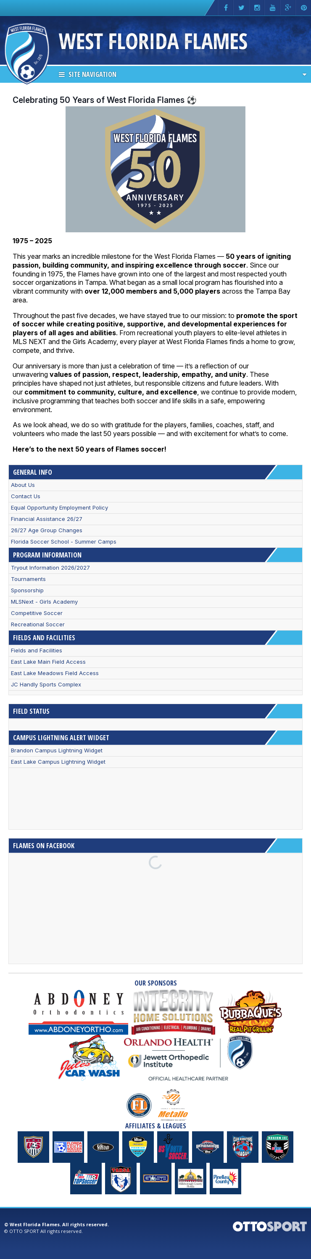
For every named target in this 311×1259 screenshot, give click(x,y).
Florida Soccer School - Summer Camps (63, 542)
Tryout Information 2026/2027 (50, 568)
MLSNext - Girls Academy (44, 602)
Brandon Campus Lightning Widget (57, 750)
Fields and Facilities (36, 650)
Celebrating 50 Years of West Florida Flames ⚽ (105, 100)
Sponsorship (27, 590)
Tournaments (28, 579)
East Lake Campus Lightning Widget (58, 762)
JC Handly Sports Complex (46, 684)
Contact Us (25, 496)
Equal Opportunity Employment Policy (59, 508)
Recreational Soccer (38, 624)
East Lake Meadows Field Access (55, 673)
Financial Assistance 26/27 (46, 519)
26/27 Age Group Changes (46, 530)
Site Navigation (87, 74)
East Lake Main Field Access (48, 662)
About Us (23, 485)
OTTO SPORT (24, 1231)
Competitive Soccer (37, 613)
